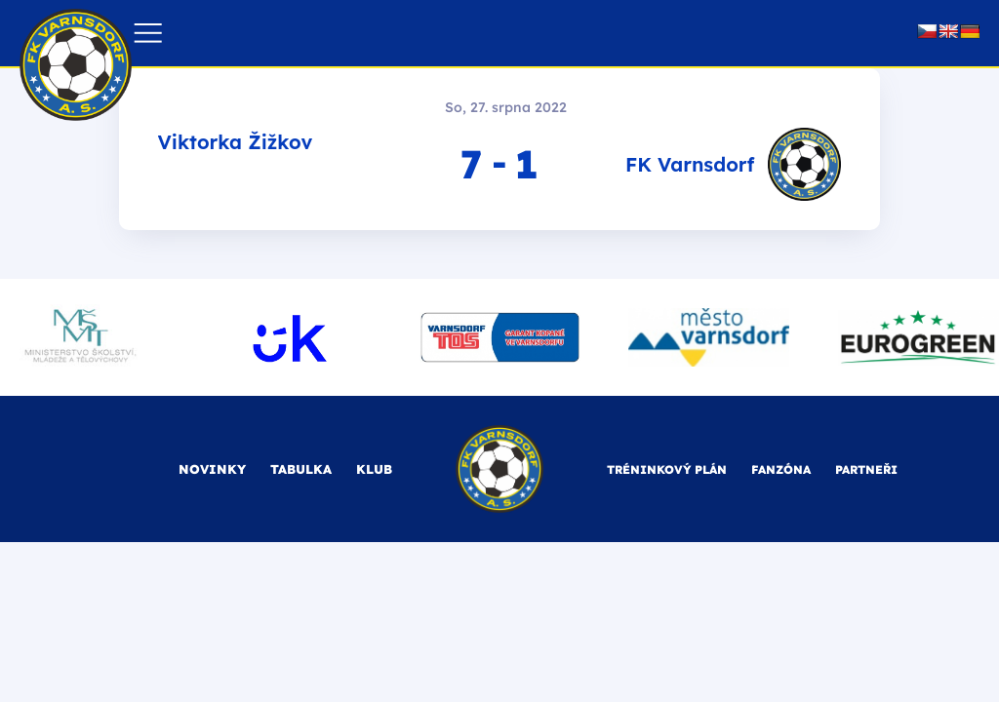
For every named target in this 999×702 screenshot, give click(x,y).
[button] (148, 34)
